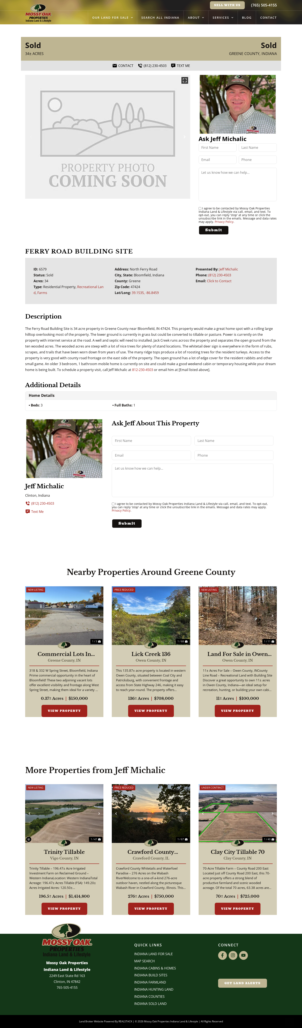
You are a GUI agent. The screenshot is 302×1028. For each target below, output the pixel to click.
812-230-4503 (142, 369)
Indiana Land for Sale (153, 954)
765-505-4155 (67, 987)
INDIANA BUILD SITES (150, 975)
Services (223, 17)
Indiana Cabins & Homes (155, 968)
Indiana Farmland (150, 982)
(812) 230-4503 (219, 275)
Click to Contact (219, 281)
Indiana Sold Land (150, 1003)
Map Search (144, 961)
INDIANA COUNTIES (149, 996)
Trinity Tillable (64, 852)
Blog (247, 18)
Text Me (34, 511)
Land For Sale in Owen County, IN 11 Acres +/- (237, 654)
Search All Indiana (160, 18)
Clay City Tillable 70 (238, 852)
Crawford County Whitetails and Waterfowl (151, 852)
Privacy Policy (224, 222)
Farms (42, 292)
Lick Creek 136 (151, 654)
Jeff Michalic (228, 269)
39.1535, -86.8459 (145, 292)
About (196, 17)
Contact (268, 18)
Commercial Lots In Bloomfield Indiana (64, 654)
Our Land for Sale (112, 17)
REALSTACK (125, 1021)
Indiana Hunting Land (153, 989)
